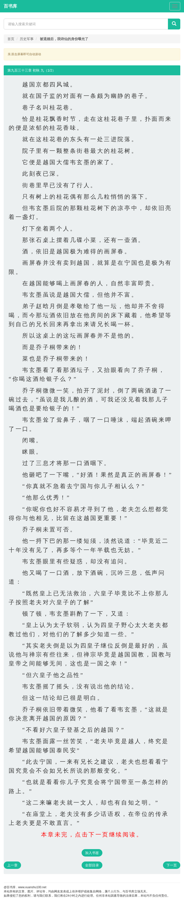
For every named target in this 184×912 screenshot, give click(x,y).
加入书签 (92, 853)
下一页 (171, 865)
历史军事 (27, 39)
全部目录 (92, 865)
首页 (10, 39)
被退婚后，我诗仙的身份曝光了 (64, 39)
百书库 (10, 6)
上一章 (12, 865)
